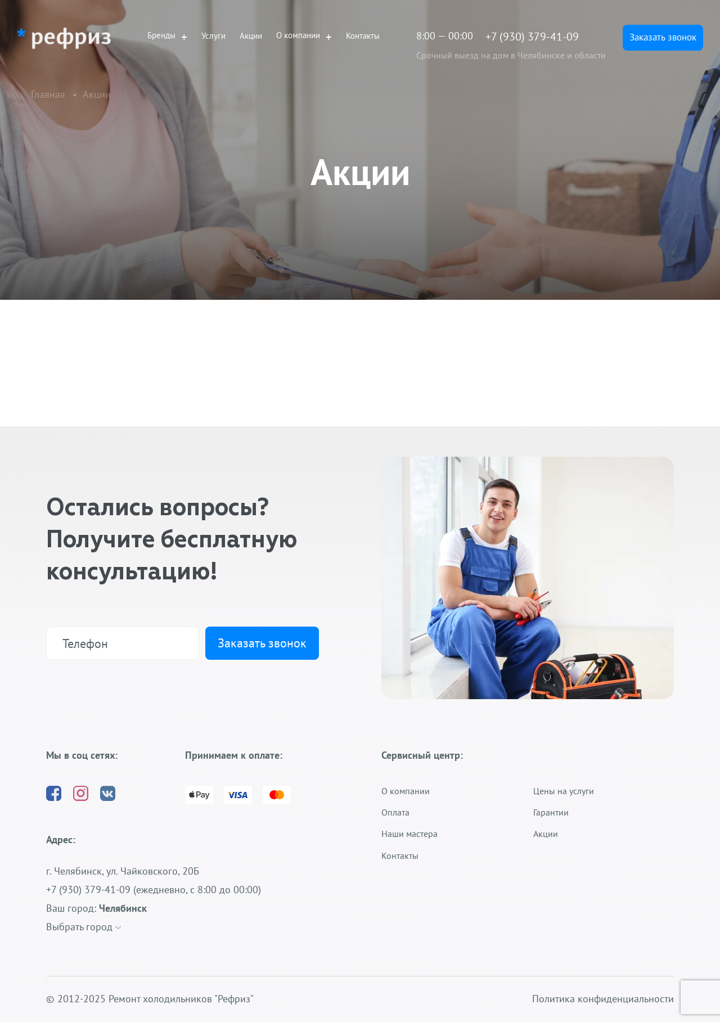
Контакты (363, 35)
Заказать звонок (662, 37)
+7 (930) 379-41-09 (532, 36)
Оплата (395, 812)
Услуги (213, 35)
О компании (298, 35)
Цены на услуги (563, 790)
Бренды (161, 35)
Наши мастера (409, 833)
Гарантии (551, 812)
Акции (251, 35)
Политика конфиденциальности (603, 999)
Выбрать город (83, 926)
